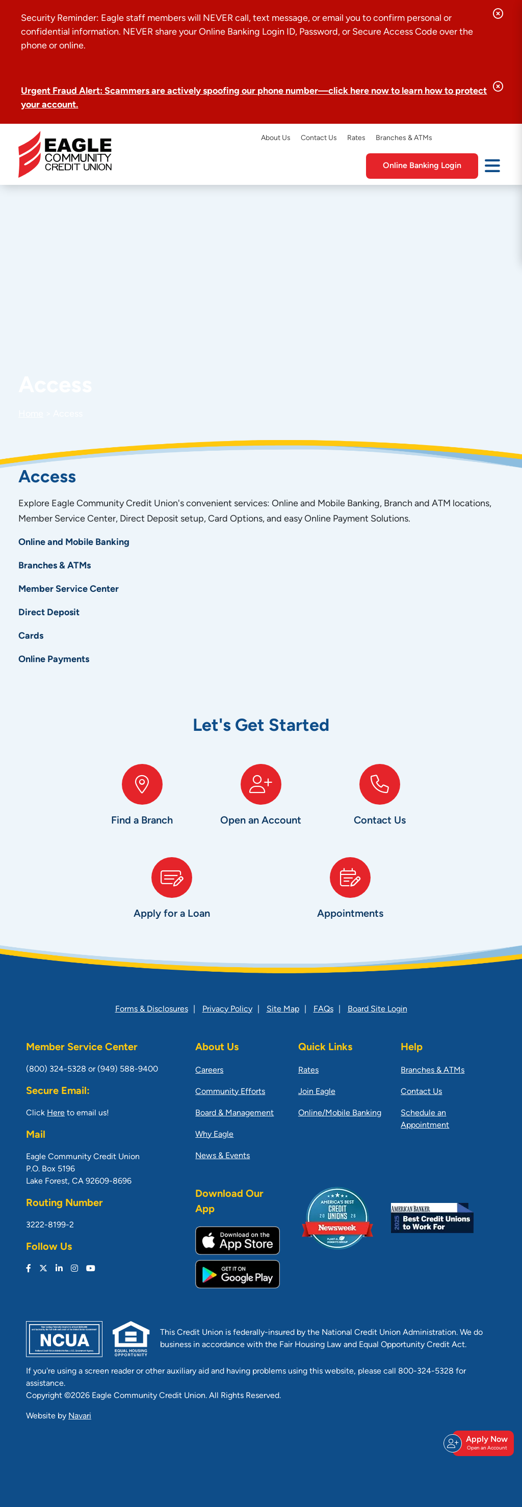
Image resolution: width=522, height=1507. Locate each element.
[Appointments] (350, 898)
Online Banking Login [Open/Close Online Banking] (422, 166)
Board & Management (234, 1113)
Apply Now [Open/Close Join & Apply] (482, 1443)
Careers (209, 1070)
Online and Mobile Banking (73, 542)
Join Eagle (316, 1092)
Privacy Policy (227, 1009)
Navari (79, 1416)
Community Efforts (230, 1092)
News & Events (222, 1156)
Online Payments (53, 660)
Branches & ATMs (404, 138)
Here (56, 1113)
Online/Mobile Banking (339, 1113)
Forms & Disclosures (151, 1009)
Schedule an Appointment (425, 1119)
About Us (276, 138)
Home (30, 414)
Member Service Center (68, 589)
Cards (30, 636)
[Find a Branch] (142, 805)
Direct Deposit (49, 613)
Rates (356, 138)
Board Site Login (377, 1009)
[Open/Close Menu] (492, 165)
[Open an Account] (260, 805)
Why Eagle (214, 1135)
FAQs (323, 1009)
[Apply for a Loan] (172, 898)
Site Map (283, 1009)
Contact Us (319, 138)
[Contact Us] (380, 805)
